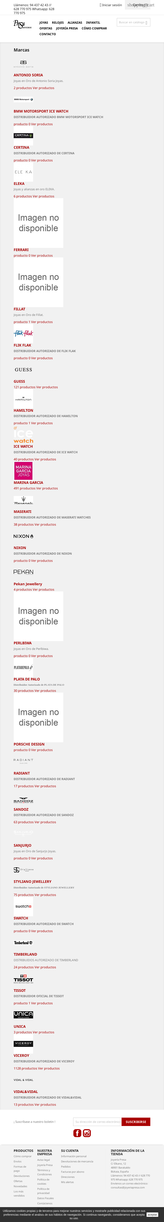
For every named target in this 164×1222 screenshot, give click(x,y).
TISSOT (20, 990)
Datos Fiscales (45, 1198)
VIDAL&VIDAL (26, 1091)
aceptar (152, 1214)
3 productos (23, 1032)
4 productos (23, 589)
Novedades (20, 1186)
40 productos (24, 459)
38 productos (24, 524)
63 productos (24, 822)
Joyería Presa (67, 28)
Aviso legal (43, 1160)
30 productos (24, 690)
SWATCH (21, 918)
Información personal (73, 1156)
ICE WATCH (23, 446)
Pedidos (66, 1166)
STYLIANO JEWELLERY (32, 881)
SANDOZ (21, 809)
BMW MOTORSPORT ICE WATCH (41, 111)
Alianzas (75, 22)
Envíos (17, 1161)
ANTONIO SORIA (28, 75)
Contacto (47, 34)
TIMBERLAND (25, 954)
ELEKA (19, 183)
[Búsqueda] (134, 22)
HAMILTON (23, 410)
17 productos (24, 786)
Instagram (87, 1133)
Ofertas (45, 28)
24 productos (24, 967)
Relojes (58, 22)
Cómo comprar (94, 28)
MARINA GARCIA (28, 482)
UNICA (20, 1026)
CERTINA (21, 147)
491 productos (24, 488)
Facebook (77, 1133)
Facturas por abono (72, 1171)
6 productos (23, 196)
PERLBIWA (23, 643)
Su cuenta (70, 1150)
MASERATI (22, 511)
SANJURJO (22, 845)
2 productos (23, 88)
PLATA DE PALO (27, 679)
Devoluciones (22, 1176)
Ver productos (43, 88)
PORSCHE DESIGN (29, 744)
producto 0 (22, 124)
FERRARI (21, 249)
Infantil (93, 22)
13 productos (24, 1104)
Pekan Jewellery (28, 583)
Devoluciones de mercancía (77, 1161)
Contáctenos (44, 1203)
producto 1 (22, 322)
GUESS (19, 381)
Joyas (43, 22)
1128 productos (25, 1068)
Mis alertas (67, 1182)
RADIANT (22, 773)
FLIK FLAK (22, 345)
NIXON (20, 547)
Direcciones (68, 1177)
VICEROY (21, 1055)
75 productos (24, 895)
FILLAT (19, 309)
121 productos (24, 387)
